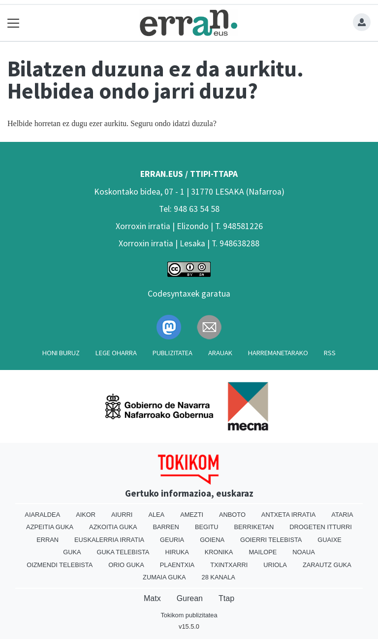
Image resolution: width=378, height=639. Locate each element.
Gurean (190, 598)
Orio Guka (126, 565)
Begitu (207, 527)
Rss (330, 352)
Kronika (219, 552)
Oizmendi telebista (60, 565)
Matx (152, 598)
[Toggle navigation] (13, 23)
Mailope (263, 552)
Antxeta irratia (288, 514)
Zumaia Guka (164, 577)
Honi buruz (61, 352)
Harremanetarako (278, 352)
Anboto (232, 514)
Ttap (226, 598)
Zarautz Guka (327, 565)
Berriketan (254, 527)
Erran (47, 539)
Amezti (191, 514)
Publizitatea (172, 352)
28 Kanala (218, 577)
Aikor (85, 514)
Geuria (172, 539)
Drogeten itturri (320, 527)
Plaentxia (177, 565)
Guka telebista (122, 552)
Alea (156, 514)
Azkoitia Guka (113, 527)
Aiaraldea (42, 514)
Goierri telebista (271, 539)
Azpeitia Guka (49, 527)
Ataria (342, 514)
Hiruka (177, 552)
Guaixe (329, 539)
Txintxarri (229, 565)
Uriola (275, 565)
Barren (166, 527)
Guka (72, 552)
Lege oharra (116, 352)
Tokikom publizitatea (188, 615)
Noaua (303, 552)
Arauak (220, 352)
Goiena (212, 539)
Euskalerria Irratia (109, 539)
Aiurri (121, 514)
